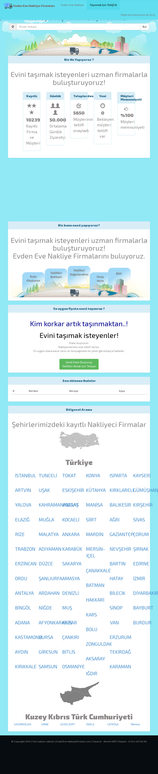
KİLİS (67, 622)
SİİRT (91, 519)
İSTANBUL (25, 475)
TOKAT (69, 475)
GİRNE (45, 724)
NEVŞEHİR (120, 549)
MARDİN (94, 534)
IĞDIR (91, 673)
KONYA (93, 475)
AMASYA (71, 578)
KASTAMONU (28, 637)
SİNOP (116, 607)
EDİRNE (141, 563)
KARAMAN (120, 666)
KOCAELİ (70, 519)
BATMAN (95, 585)
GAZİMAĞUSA (22, 724)
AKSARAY (95, 658)
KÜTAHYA (96, 490)
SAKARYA (71, 563)
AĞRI (114, 519)
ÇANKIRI (70, 637)
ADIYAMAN (50, 549)
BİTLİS (68, 652)
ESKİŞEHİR (73, 490)
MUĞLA (46, 519)
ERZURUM (120, 637)
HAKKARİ (95, 600)
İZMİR (139, 578)
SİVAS (139, 519)
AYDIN (21, 652)
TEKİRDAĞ (120, 652)
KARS (91, 614)
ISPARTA (118, 475)
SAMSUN (48, 666)
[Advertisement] (79, 189)
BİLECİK (117, 593)
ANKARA (71, 534)
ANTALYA (24, 593)
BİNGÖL (23, 607)
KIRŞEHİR (143, 505)
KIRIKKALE (26, 666)
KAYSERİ (142, 475)
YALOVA (23, 505)
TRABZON (25, 549)
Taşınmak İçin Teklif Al (103, 5)
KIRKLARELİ (122, 490)
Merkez (135, 724)
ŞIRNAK (141, 549)
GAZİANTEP (122, 534)
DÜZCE (46, 563)
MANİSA (94, 505)
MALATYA (49, 534)
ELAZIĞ (22, 519)
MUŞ (67, 607)
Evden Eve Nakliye (72, 5)
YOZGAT (70, 505)
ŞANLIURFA (50, 578)
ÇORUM (141, 534)
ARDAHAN (49, 593)
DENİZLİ (70, 593)
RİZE (20, 534)
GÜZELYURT (67, 724)
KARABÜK (72, 549)
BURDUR (142, 622)
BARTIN (118, 563)
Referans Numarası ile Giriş (138, 14)
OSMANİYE (73, 666)
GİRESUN (48, 652)
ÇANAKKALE (98, 570)
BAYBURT (143, 607)
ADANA (22, 622)
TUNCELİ (48, 475)
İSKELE (90, 724)
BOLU (91, 629)
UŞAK (44, 490)
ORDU (21, 578)
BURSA (46, 637)
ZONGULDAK (99, 644)
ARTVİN (23, 490)
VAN (114, 622)
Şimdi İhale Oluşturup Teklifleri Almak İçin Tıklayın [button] (79, 364)
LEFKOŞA (112, 724)
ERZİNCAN (26, 563)
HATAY (116, 578)
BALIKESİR (120, 505)
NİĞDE (45, 607)
